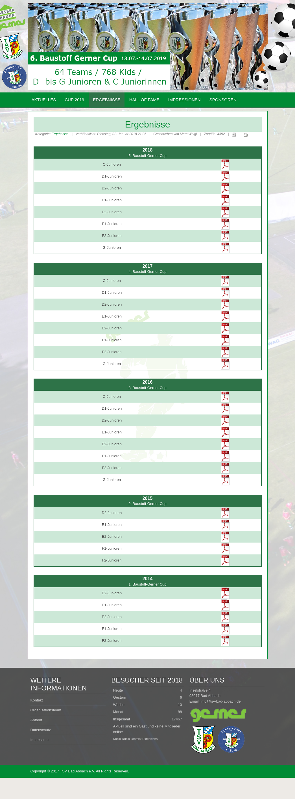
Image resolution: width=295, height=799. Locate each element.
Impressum (39, 740)
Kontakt (36, 700)
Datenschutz (40, 730)
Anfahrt (36, 720)
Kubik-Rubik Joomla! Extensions (135, 738)
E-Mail (245, 134)
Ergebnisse (147, 124)
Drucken (234, 134)
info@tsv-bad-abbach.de (221, 701)
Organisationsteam (45, 710)
